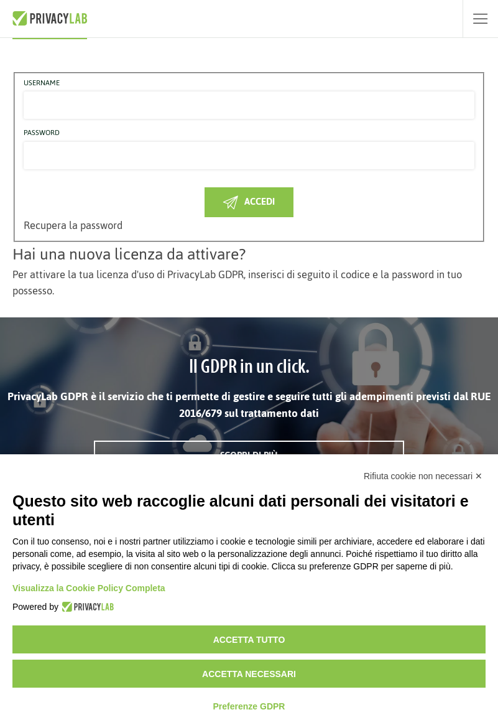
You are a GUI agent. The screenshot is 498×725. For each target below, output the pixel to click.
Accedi (249, 201)
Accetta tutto (249, 640)
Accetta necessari (249, 674)
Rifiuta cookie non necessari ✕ (423, 476)
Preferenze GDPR (249, 706)
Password (42, 133)
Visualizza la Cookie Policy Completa (88, 588)
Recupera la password (73, 225)
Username (42, 83)
